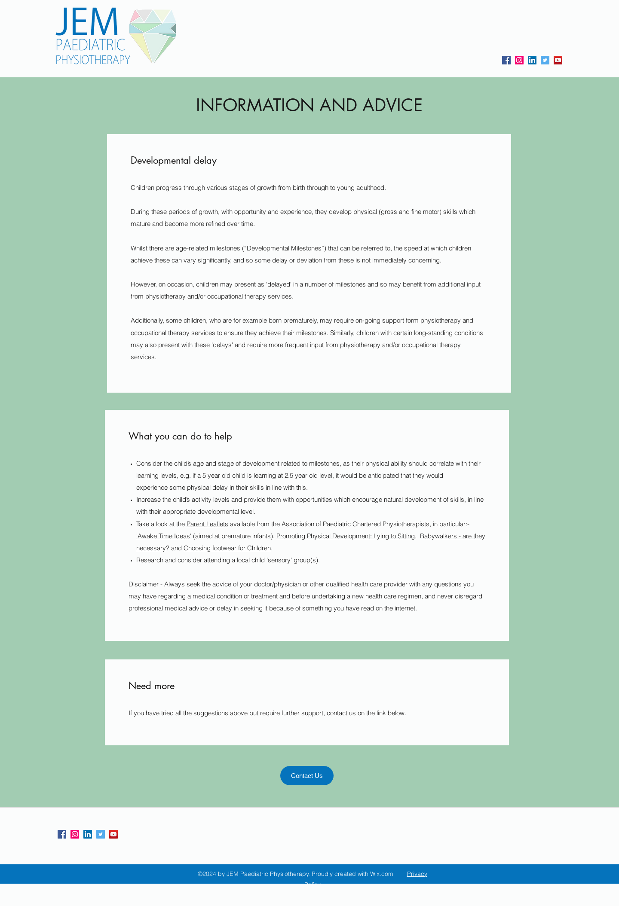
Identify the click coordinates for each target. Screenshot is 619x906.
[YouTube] (558, 60)
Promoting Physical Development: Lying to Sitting (345, 536)
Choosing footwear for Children (227, 548)
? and (174, 548)
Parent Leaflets (207, 524)
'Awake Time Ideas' (163, 536)
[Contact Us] (307, 775)
